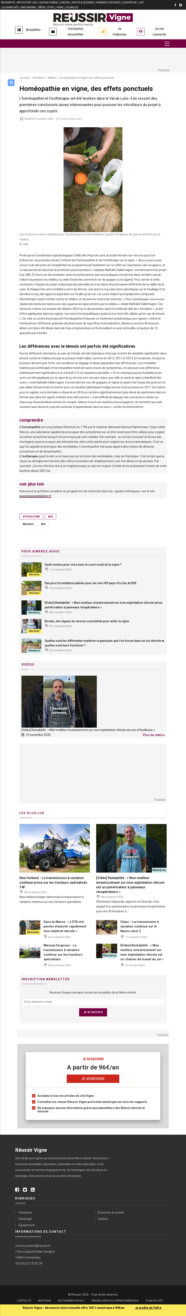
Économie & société (111, 1212)
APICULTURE (24, 2)
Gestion (103, 1218)
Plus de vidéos (154, 735)
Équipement (27, 1225)
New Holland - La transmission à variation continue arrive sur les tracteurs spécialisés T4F (53, 882)
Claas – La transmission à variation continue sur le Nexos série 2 (139, 926)
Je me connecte (159, 31)
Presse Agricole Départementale (115, 1300)
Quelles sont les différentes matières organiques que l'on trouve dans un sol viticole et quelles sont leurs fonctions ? (104, 643)
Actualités (33, 30)
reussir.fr (8, 2)
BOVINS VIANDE (49, 2)
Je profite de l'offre (148, 1307)
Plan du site (154, 1300)
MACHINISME (28, 7)
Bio (50, 516)
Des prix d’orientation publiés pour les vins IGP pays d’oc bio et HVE (91, 583)
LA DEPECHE (129, 2)
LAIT (141, 2)
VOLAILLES (72, 7)
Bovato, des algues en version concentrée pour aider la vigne (87, 621)
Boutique (44, 1300)
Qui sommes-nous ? (71, 1300)
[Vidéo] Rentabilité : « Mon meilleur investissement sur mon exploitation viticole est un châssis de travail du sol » (141, 952)
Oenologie (25, 1218)
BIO (35, 2)
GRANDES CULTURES (108, 2)
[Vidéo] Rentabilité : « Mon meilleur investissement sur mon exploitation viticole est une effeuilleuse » (88, 730)
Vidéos (28, 664)
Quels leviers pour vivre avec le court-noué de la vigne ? (83, 564)
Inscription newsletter (75, 31)
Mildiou (28, 524)
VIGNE (60, 7)
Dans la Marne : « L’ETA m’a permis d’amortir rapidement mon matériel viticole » (65, 926)
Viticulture (31, 516)
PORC (51, 7)
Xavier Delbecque (71, 118)
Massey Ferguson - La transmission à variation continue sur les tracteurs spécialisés (63, 952)
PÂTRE (41, 7)
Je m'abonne (119, 31)
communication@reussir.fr (32, 1245)
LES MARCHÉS (10, 7)
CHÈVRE (65, 2)
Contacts (24, 1300)
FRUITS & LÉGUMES (83, 2)
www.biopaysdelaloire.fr (35, 496)
